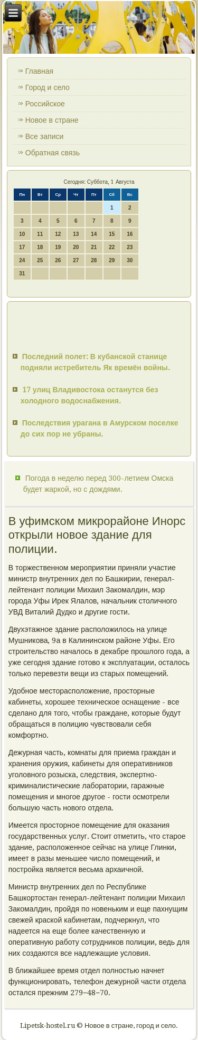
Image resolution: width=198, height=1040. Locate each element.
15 (112, 234)
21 (94, 247)
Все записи (44, 136)
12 (58, 234)
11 (40, 234)
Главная (39, 71)
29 (112, 260)
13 (76, 234)
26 (58, 260)
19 (58, 247)
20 (76, 247)
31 (22, 273)
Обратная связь (52, 152)
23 (130, 247)
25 (40, 260)
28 (94, 260)
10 (22, 234)
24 (22, 260)
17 (22, 247)
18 (40, 247)
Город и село (47, 87)
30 (130, 260)
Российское (45, 104)
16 (130, 234)
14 (94, 234)
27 (76, 260)
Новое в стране (52, 120)
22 (112, 247)
